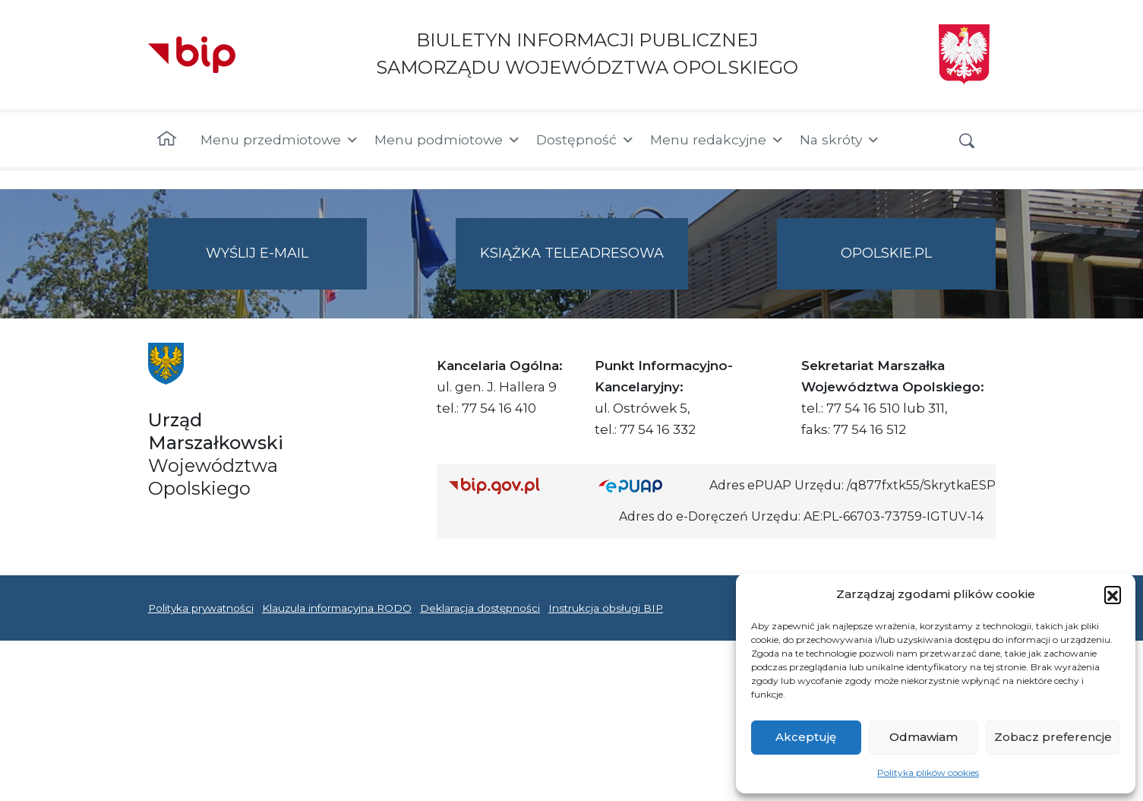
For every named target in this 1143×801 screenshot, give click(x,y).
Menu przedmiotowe (279, 140)
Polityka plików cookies (928, 772)
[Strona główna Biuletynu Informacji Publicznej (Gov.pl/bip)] (512, 485)
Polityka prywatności (201, 608)
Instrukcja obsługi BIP (605, 608)
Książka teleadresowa (572, 253)
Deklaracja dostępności (480, 608)
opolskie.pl (886, 253)
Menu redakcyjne (717, 140)
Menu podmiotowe (447, 140)
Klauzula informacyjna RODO (337, 608)
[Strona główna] (166, 140)
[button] (1112, 594)
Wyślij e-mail (286, 266)
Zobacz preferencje (1053, 737)
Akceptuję (805, 737)
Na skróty (840, 140)
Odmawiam (923, 737)
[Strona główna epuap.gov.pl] (647, 485)
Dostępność (585, 140)
